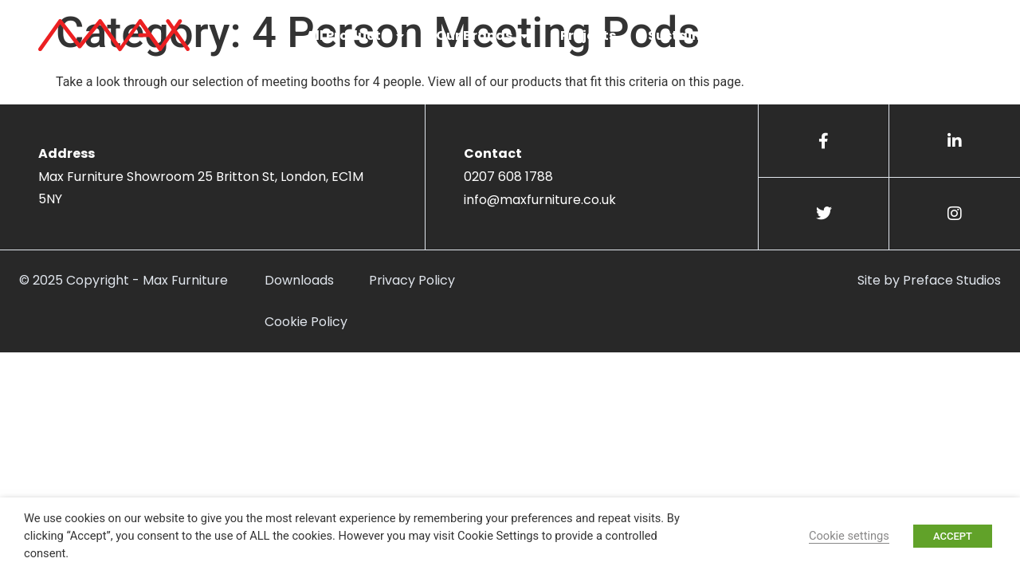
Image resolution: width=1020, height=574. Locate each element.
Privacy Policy (412, 280)
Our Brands (482, 36)
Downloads (299, 280)
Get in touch (916, 36)
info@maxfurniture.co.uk (540, 200)
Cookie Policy (306, 322)
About (806, 36)
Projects (588, 35)
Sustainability (696, 35)
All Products (355, 36)
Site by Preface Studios (929, 280)
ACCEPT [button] (952, 536)
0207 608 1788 (508, 176)
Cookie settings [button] (849, 536)
